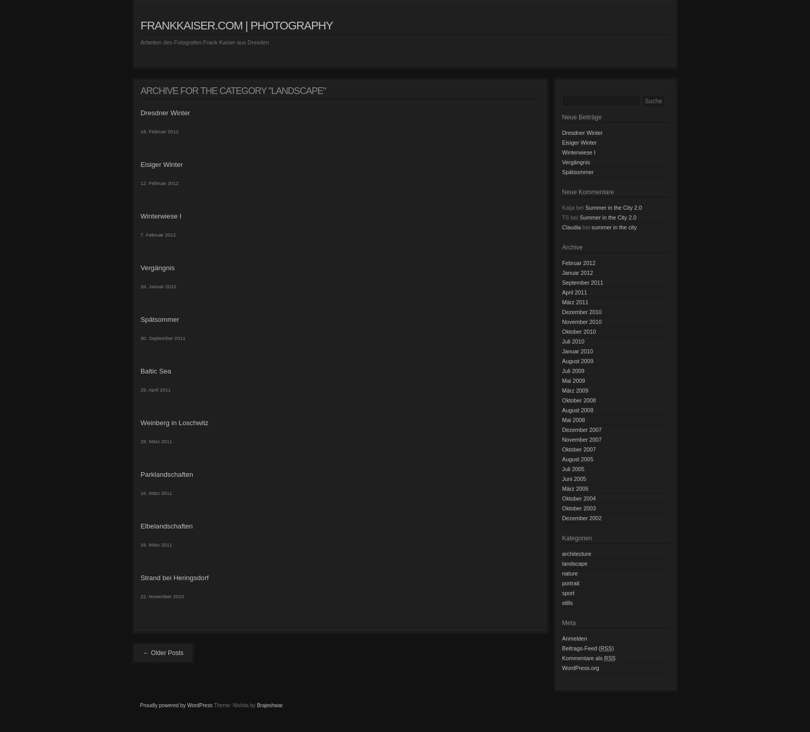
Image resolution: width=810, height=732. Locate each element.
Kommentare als (589, 658)
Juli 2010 (573, 341)
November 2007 (582, 440)
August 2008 (578, 410)
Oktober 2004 (579, 498)
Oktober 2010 (579, 332)
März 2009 (575, 390)
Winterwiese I (161, 216)
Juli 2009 (573, 371)
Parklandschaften (167, 474)
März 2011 (575, 302)
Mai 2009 (573, 381)
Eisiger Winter (162, 164)
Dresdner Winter (165, 113)
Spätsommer (160, 319)
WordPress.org (580, 668)
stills (567, 603)
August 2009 (578, 361)
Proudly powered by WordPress (176, 705)
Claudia (571, 227)
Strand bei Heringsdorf (175, 578)
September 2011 (582, 282)
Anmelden (574, 638)
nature (570, 573)
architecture (576, 554)
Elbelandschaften (167, 526)
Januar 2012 (577, 273)
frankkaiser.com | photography (237, 25)
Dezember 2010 (582, 312)
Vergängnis (158, 268)
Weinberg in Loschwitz (175, 423)
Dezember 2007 (582, 430)
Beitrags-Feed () (588, 648)
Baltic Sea (156, 371)
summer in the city (614, 227)
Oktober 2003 (579, 508)
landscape (574, 563)
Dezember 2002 (582, 518)
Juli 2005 (573, 469)
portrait (571, 583)
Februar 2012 (579, 263)
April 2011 (574, 292)
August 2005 (578, 459)
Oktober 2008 (579, 400)
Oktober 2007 (579, 449)
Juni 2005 (574, 479)
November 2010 (582, 322)
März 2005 (575, 489)
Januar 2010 (577, 351)
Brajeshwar (269, 705)
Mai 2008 (573, 420)
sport (568, 593)
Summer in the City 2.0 (613, 208)
